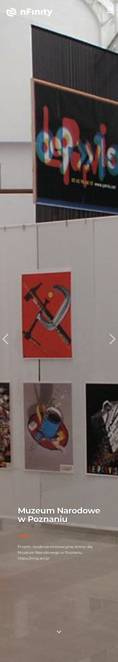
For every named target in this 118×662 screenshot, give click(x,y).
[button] (4, 331)
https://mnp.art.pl (33, 558)
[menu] (110, 9)
